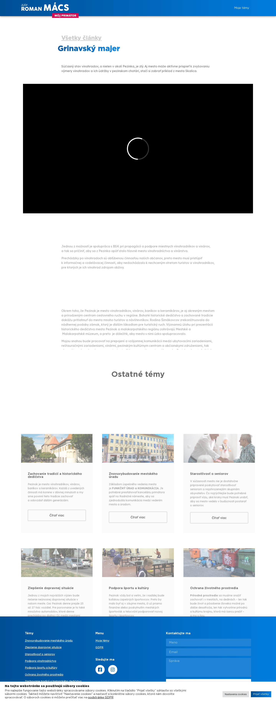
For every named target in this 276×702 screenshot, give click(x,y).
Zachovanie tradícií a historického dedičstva (53, 681)
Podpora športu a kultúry (41, 667)
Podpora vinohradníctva (40, 661)
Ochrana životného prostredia (44, 674)
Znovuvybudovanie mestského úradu (49, 640)
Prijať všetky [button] (261, 694)
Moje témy (241, 8)
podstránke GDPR (100, 697)
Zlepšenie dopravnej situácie (43, 647)
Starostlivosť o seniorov (40, 654)
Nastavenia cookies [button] (236, 694)
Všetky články (81, 38)
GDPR (99, 647)
